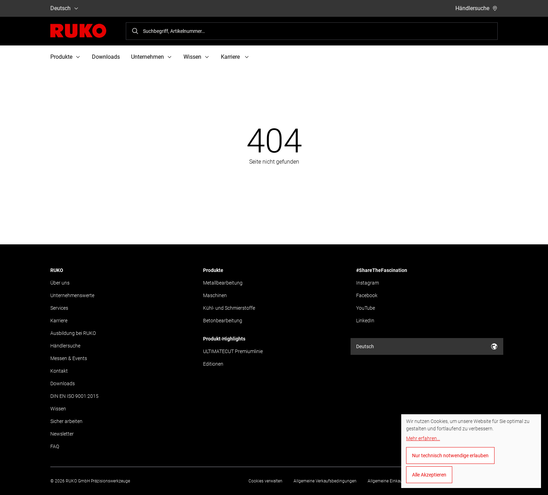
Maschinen (215, 295)
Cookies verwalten (265, 481)
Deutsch (64, 8)
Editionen (213, 364)
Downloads (106, 56)
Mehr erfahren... (423, 438)
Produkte (213, 270)
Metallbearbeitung (223, 283)
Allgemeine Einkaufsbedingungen (399, 481)
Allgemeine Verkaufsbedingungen (325, 481)
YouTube (365, 308)
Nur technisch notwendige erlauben (450, 455)
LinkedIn (365, 320)
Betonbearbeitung (222, 320)
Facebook (366, 295)
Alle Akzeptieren (429, 475)
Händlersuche (476, 8)
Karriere (58, 320)
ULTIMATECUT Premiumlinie (233, 351)
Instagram (367, 283)
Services (59, 308)
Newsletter (62, 434)
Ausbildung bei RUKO (73, 333)
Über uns (60, 283)
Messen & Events (68, 358)
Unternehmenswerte (72, 295)
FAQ (54, 446)
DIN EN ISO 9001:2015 (74, 396)
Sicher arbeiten (66, 421)
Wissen (58, 408)
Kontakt (59, 371)
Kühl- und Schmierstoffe (229, 308)
